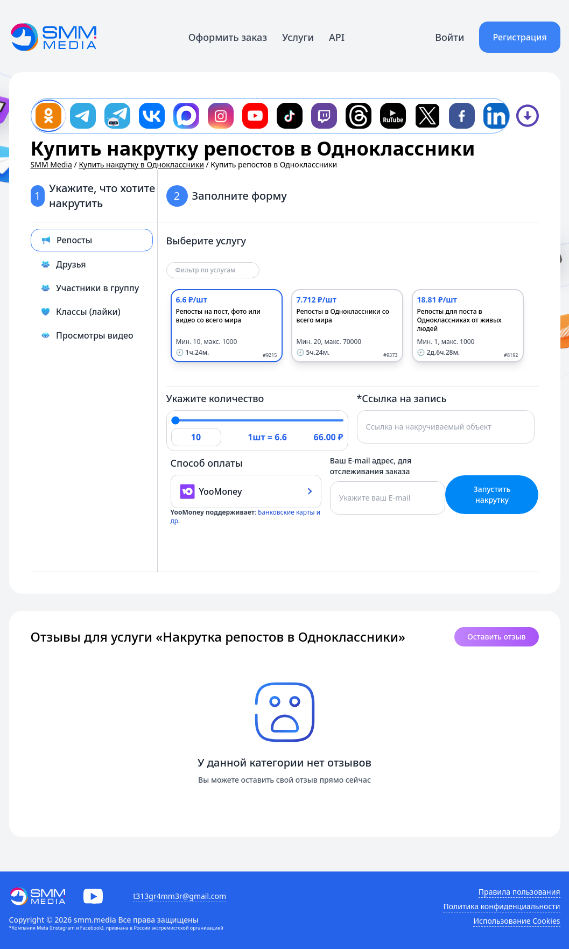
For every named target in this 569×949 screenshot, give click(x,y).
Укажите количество (215, 398)
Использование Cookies (516, 921)
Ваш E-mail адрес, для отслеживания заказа (370, 465)
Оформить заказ (227, 37)
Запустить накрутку (492, 494)
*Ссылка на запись (402, 398)
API (337, 37)
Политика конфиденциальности (501, 906)
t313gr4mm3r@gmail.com (179, 896)
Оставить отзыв (496, 636)
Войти (449, 37)
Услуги (298, 37)
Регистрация (519, 37)
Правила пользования (519, 892)
